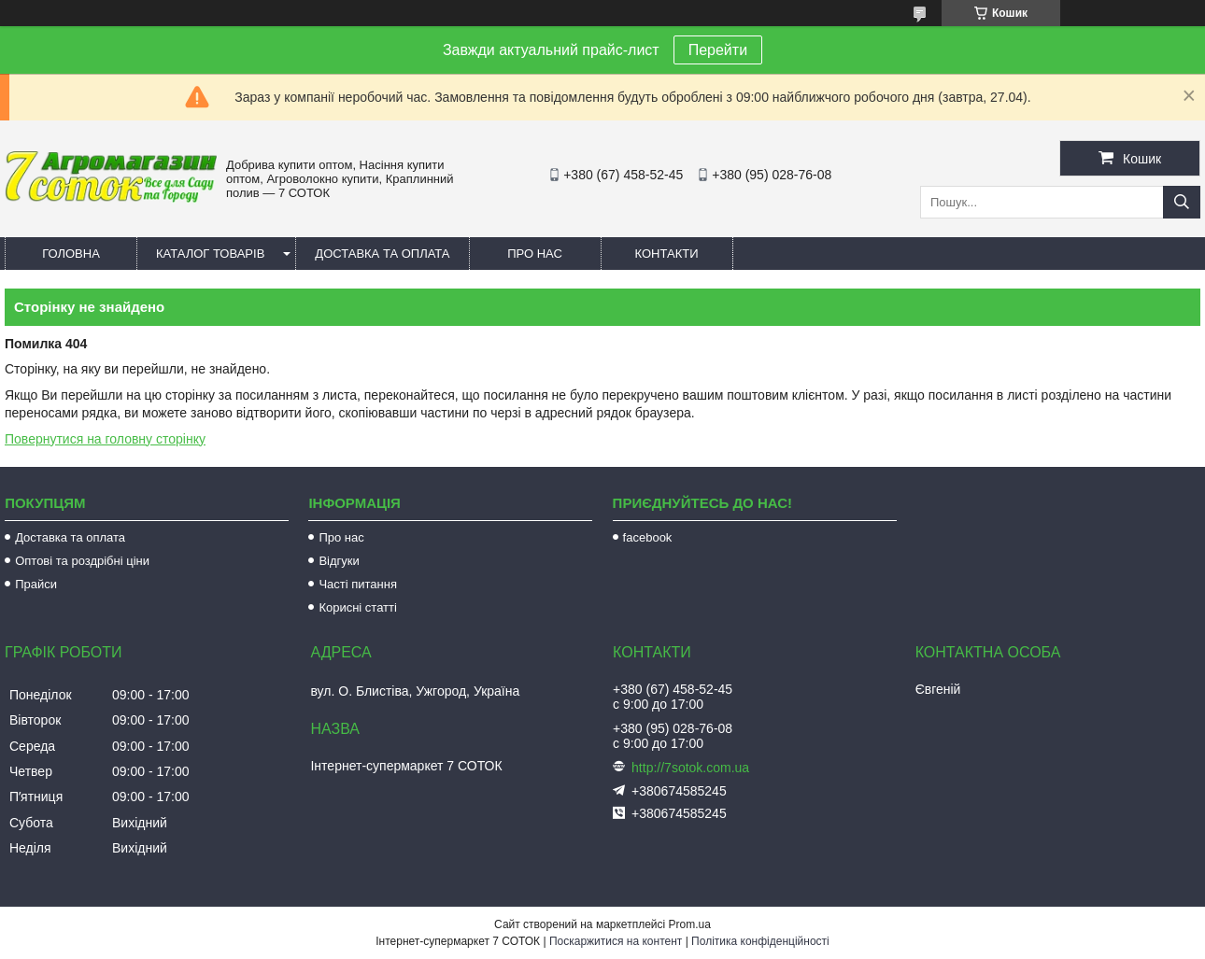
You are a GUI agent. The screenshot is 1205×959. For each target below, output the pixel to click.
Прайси (36, 584)
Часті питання (358, 584)
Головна (71, 254)
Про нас (534, 254)
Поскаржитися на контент (615, 941)
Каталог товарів (210, 254)
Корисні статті (358, 607)
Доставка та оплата (382, 254)
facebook (648, 537)
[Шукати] (1181, 202)
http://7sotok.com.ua (690, 767)
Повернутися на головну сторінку (105, 438)
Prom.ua (690, 924)
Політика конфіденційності (760, 941)
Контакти (667, 254)
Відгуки (339, 561)
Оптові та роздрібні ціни (82, 561)
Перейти (717, 50)
